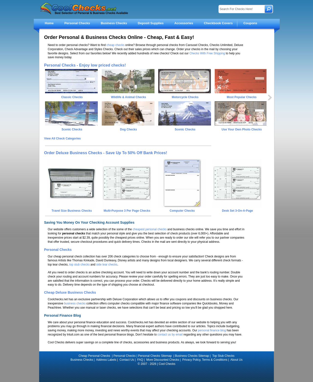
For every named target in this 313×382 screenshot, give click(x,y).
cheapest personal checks (150, 229)
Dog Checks (128, 129)
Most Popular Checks (242, 97)
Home (49, 23)
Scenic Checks (72, 129)
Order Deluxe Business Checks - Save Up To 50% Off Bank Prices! (105, 153)
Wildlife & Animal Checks (128, 97)
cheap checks (115, 45)
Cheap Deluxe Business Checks (70, 292)
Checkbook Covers (218, 23)
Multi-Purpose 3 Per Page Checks (126, 209)
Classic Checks (72, 97)
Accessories (183, 23)
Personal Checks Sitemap (155, 356)
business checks (75, 303)
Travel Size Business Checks (71, 209)
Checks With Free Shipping (207, 53)
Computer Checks (181, 209)
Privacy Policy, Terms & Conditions (204, 359)
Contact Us (127, 359)
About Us (236, 359)
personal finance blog (212, 330)
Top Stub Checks (223, 356)
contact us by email (170, 334)
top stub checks (79, 264)
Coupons (250, 23)
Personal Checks (77, 23)
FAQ (140, 359)
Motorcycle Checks (185, 97)
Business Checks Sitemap (192, 356)
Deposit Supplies (151, 23)
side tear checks (106, 264)
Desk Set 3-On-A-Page (237, 209)
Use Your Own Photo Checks (242, 129)
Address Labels (106, 359)
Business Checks (114, 23)
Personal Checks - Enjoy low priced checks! (85, 65)
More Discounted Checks (162, 359)
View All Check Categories (62, 138)
